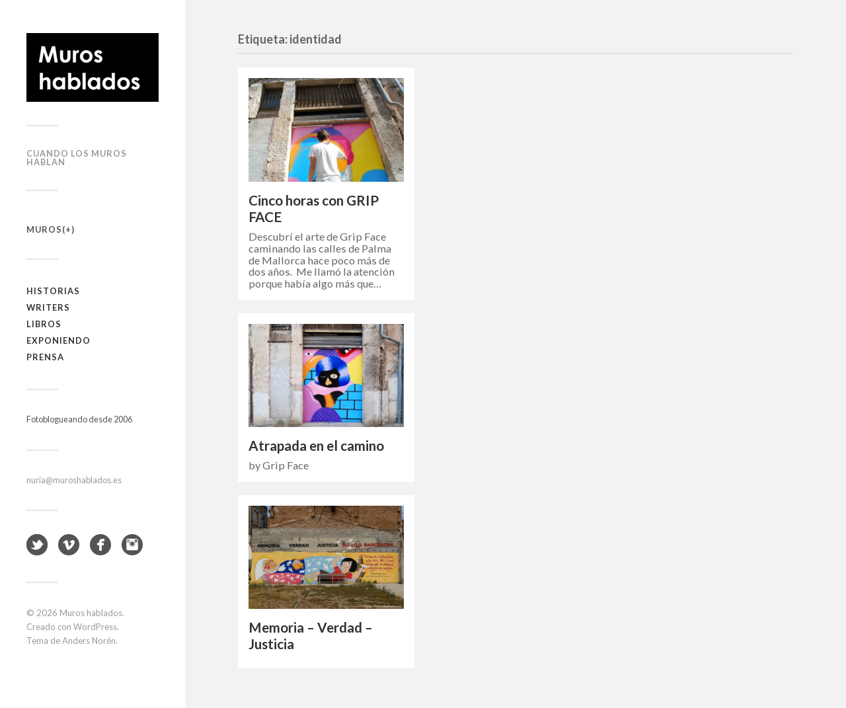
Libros (43, 324)
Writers (48, 307)
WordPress (95, 626)
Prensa (45, 357)
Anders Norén (89, 640)
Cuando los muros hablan (76, 157)
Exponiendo (58, 340)
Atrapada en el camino (316, 445)
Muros (44, 229)
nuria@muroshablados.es (74, 480)
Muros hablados (90, 613)
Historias (53, 291)
